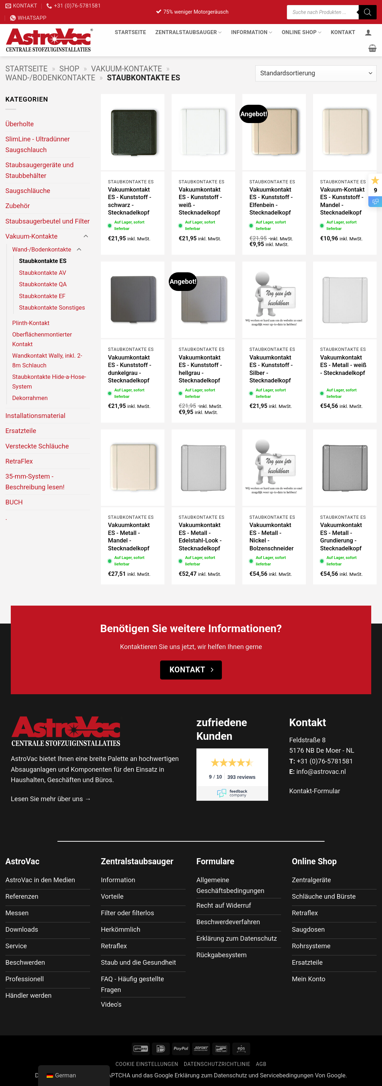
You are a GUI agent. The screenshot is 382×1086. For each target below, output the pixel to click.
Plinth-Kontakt (31, 323)
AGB (261, 1064)
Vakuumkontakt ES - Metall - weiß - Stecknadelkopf (343, 365)
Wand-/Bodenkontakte (50, 77)
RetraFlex (19, 461)
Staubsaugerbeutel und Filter (47, 221)
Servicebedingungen (286, 1075)
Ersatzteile (20, 430)
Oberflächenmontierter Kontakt (42, 339)
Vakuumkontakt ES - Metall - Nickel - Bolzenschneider (272, 537)
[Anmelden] (368, 32)
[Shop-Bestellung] (316, 73)
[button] (372, 48)
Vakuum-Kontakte (126, 68)
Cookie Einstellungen (147, 1064)
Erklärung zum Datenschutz (210, 1075)
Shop (69, 68)
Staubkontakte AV (42, 272)
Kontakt (343, 32)
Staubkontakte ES (42, 261)
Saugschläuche (27, 190)
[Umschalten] (85, 236)
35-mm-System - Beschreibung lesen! (35, 481)
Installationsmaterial (35, 415)
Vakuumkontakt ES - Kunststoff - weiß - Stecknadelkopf (200, 201)
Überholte (19, 124)
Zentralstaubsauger (188, 32)
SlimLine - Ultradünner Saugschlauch (37, 144)
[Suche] (368, 12)
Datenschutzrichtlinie (217, 1064)
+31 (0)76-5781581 (325, 761)
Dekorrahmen (30, 398)
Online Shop (302, 32)
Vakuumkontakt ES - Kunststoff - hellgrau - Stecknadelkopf (200, 369)
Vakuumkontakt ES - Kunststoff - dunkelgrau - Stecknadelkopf (130, 369)
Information (251, 32)
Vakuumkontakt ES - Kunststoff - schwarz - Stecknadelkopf (130, 201)
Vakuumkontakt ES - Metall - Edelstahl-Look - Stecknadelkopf (200, 537)
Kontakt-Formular (314, 791)
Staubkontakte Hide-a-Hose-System (49, 381)
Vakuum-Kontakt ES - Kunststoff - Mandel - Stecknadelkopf (342, 201)
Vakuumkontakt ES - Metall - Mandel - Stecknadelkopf (129, 537)
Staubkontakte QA (43, 284)
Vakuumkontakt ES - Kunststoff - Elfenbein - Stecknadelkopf (271, 201)
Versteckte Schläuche (37, 446)
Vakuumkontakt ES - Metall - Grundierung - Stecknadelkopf (341, 537)
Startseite (130, 32)
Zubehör (17, 206)
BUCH (14, 502)
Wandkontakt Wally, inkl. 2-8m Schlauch (47, 360)
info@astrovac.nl (321, 771)
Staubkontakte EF (42, 296)
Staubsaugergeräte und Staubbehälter (39, 170)
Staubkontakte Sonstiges (52, 307)
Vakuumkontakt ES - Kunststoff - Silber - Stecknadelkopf (271, 369)
